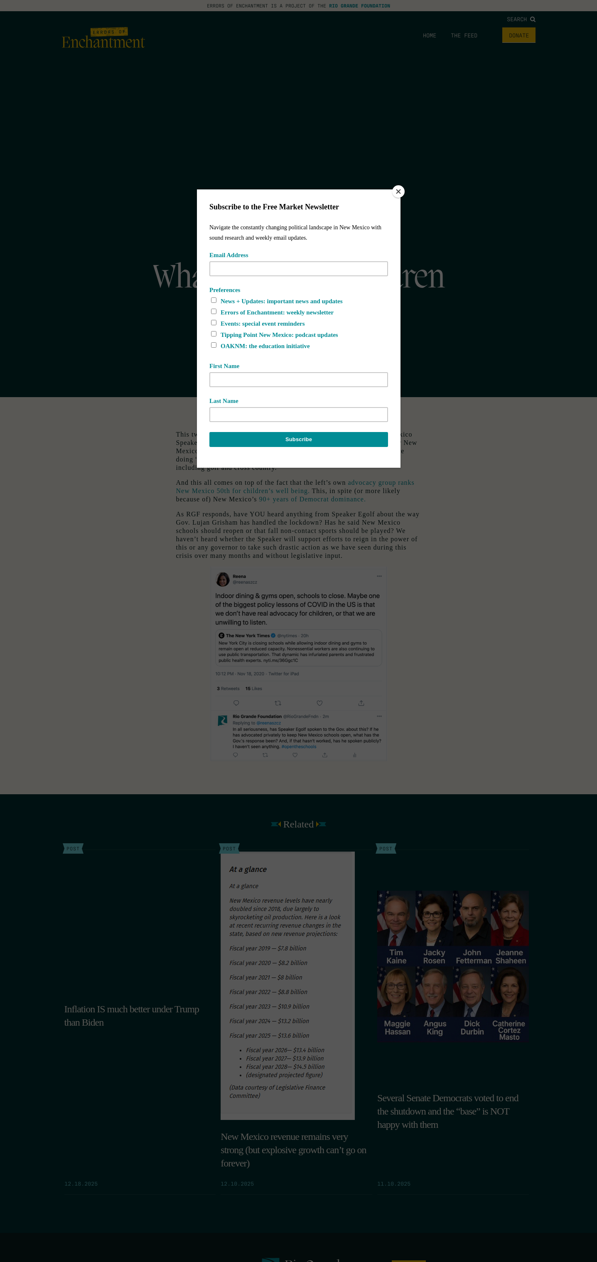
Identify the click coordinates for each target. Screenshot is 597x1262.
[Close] (398, 191)
